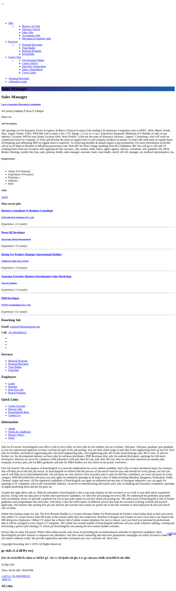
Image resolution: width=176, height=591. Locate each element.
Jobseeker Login (17, 81)
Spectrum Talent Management (16, 239)
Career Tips (14, 57)
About (11, 428)
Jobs (10, 23)
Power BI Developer (13, 232)
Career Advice (30, 63)
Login (11, 383)
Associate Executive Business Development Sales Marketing (36, 276)
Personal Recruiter (32, 44)
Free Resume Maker (33, 60)
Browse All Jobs (31, 26)
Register (12, 386)
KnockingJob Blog (18, 412)
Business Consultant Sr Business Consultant (27, 210)
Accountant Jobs (31, 35)
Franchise (13, 370)
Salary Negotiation (32, 69)
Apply (4, 197)
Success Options (9, 283)
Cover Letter (29, 72)
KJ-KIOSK (28, 54)
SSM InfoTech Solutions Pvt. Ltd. (17, 217)
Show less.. (113, 538)
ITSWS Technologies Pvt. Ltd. (16, 305)
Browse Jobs (15, 409)
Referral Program (31, 50)
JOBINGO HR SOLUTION (15, 261)
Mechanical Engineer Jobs (36, 38)
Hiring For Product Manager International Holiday (31, 254)
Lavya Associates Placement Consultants (21, 104)
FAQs (11, 437)
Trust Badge (28, 47)
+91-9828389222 (17, 332)
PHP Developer (10, 298)
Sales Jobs (27, 32)
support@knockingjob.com (25, 326)
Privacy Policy (16, 434)
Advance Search (31, 29)
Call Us (171, 533)
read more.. (121, 462)
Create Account (16, 406)
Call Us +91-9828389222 (15, 576)
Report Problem (17, 392)
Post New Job (15, 389)
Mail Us (6, 579)
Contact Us (14, 415)
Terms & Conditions (19, 431)
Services (13, 41)
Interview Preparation (34, 66)
